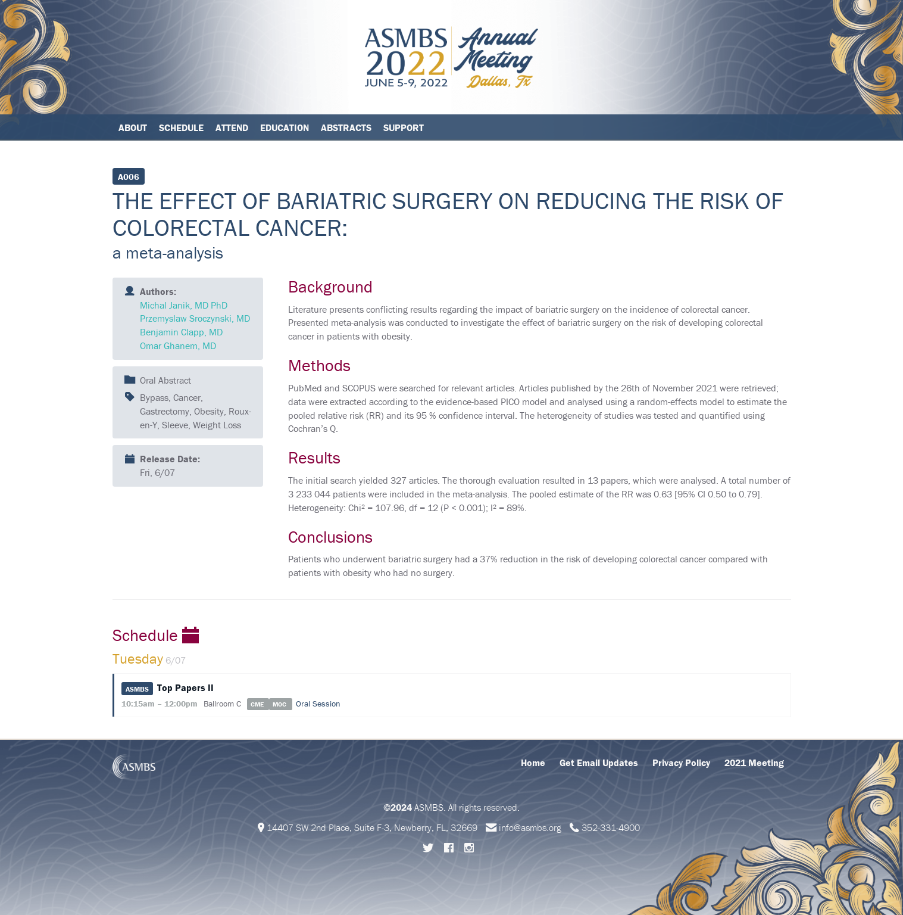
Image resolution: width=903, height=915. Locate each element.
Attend (231, 127)
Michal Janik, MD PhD (183, 305)
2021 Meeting (754, 762)
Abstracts (346, 127)
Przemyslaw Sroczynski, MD (195, 318)
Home (533, 762)
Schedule (181, 127)
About (132, 127)
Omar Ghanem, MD (178, 345)
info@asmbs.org (530, 827)
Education (284, 127)
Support (403, 127)
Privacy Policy (681, 762)
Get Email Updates (599, 762)
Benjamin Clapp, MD (181, 332)
